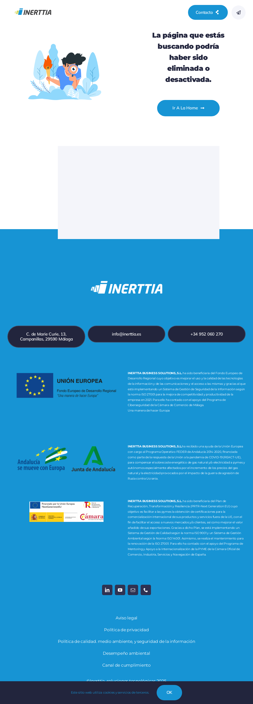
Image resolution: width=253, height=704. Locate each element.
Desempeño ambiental (126, 653)
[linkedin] (107, 590)
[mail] (133, 590)
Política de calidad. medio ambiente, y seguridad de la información (126, 641)
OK (169, 692)
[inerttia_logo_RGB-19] (32, 4)
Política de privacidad (126, 629)
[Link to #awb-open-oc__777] (239, 12)
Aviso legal (126, 617)
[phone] (146, 590)
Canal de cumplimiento (126, 665)
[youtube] (120, 590)
